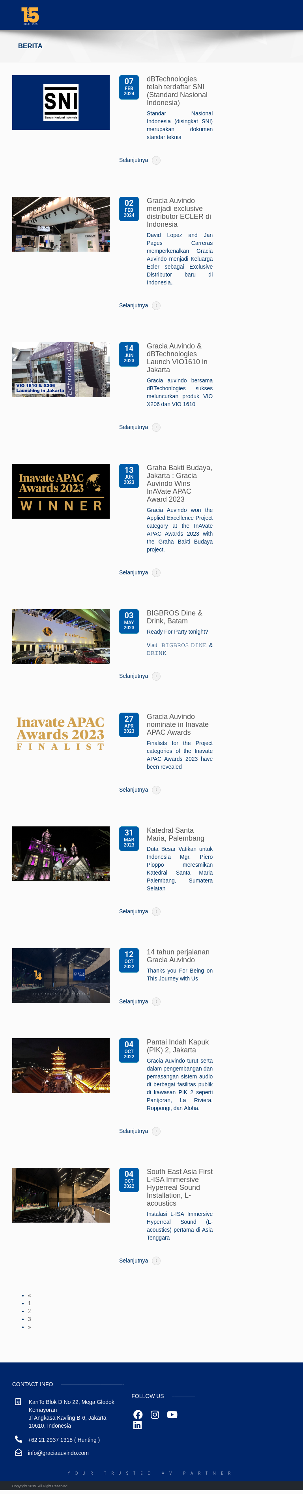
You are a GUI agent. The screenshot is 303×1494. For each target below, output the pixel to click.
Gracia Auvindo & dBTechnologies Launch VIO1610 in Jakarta (177, 358)
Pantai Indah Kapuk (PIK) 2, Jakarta (178, 1046)
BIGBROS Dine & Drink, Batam (174, 617)
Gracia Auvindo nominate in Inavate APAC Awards (178, 724)
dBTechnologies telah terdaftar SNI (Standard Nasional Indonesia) (177, 91)
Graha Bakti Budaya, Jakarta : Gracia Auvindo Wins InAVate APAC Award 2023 (179, 483)
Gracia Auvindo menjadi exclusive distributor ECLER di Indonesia (179, 212)
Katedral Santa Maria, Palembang (175, 834)
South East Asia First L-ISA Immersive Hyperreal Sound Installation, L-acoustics (180, 1187)
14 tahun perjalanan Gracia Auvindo (178, 956)
